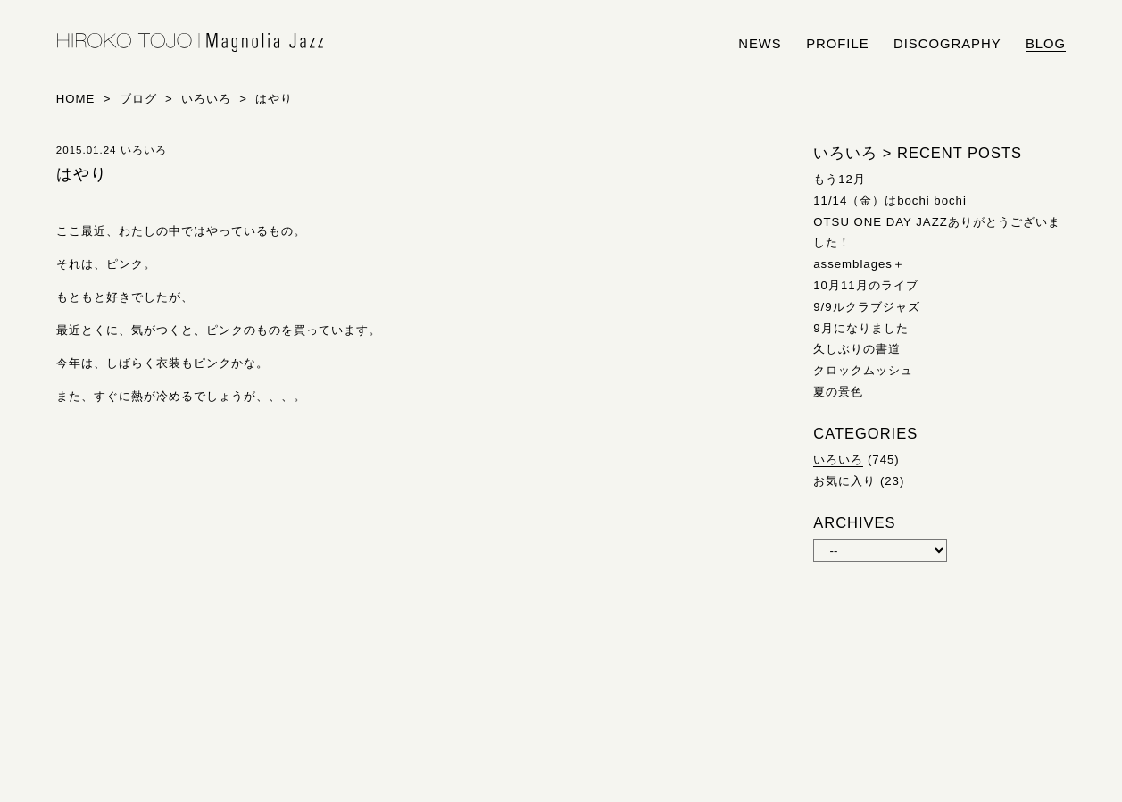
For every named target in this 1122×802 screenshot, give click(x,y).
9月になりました (860, 328)
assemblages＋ (859, 264)
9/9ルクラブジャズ (866, 306)
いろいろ (838, 459)
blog (1046, 44)
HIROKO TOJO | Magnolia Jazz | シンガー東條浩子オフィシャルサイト (190, 43)
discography (947, 44)
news (760, 44)
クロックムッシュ (863, 370)
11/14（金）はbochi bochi (890, 200)
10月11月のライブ (865, 285)
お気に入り (844, 481)
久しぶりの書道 (857, 348)
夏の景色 (838, 391)
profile (837, 44)
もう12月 (839, 179)
